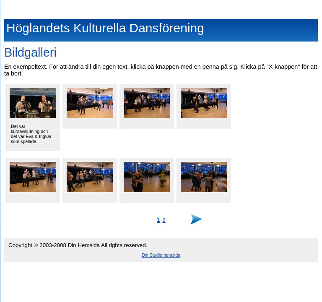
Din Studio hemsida (161, 255)
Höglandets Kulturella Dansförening (161, 7)
